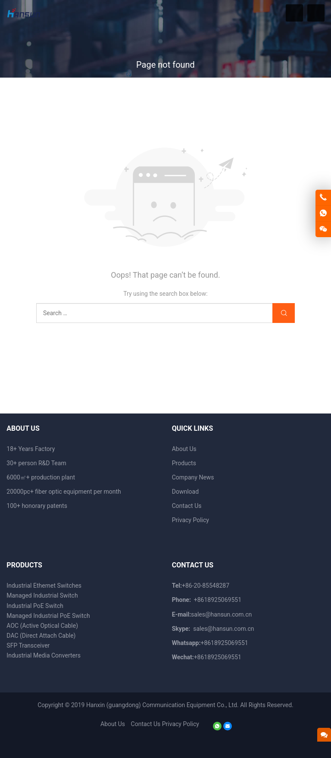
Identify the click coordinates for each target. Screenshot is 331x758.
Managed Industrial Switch (42, 595)
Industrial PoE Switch (34, 605)
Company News (193, 477)
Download (185, 491)
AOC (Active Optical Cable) (42, 625)
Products (184, 463)
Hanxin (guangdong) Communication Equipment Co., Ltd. (162, 705)
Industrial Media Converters (43, 655)
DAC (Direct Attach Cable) (40, 635)
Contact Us (187, 505)
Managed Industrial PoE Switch (48, 615)
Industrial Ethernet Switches (43, 585)
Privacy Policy (190, 520)
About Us (184, 448)
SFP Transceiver (28, 645)
